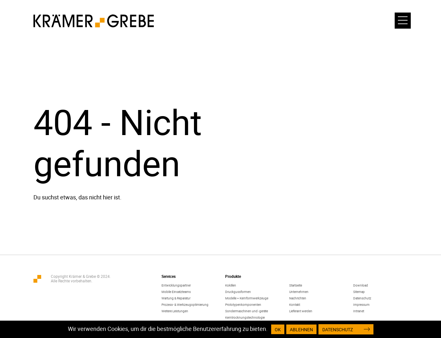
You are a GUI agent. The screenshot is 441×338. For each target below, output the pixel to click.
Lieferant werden (300, 311)
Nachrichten (297, 298)
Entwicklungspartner (176, 285)
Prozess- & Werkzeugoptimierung (184, 304)
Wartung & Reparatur (175, 298)
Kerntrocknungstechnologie (245, 317)
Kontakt (294, 304)
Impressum (361, 304)
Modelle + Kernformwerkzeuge (246, 298)
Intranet (358, 311)
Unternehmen (298, 291)
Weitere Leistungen (174, 311)
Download (360, 285)
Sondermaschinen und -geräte (246, 311)
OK (278, 329)
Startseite (295, 285)
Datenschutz (362, 298)
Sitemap (359, 291)
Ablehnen (301, 329)
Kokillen (230, 285)
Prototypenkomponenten (243, 304)
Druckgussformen (238, 291)
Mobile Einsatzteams (176, 291)
